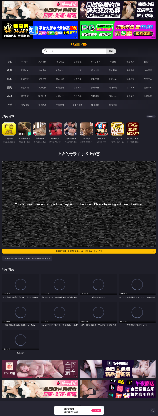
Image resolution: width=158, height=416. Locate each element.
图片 (9, 87)
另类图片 (148, 87)
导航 (9, 104)
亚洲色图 (42, 87)
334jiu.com (78, 44)
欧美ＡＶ (60, 70)
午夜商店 (42, 104)
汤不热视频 (77, 104)
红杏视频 (95, 104)
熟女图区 (130, 87)
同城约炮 (25, 104)
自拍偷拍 (42, 70)
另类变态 (148, 79)
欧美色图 (60, 87)
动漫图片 (77, 87)
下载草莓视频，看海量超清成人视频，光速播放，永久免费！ (105, 251)
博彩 (9, 61)
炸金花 (113, 61)
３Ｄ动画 (77, 70)
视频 (9, 70)
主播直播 (130, 70)
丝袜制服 (113, 70)
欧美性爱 (77, 79)
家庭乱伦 (42, 96)
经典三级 (113, 79)
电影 (9, 78)
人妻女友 (60, 96)
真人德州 (42, 61)
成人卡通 (60, 79)
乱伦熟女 (130, 79)
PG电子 (24, 61)
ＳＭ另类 (148, 70)
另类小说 (113, 96)
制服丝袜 (95, 79)
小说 (9, 96)
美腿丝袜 (95, 87)
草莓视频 (60, 104)
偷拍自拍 (42, 79)
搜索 (111, 51)
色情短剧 (113, 104)
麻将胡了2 (95, 61)
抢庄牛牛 (148, 61)
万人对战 (60, 61)
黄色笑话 (130, 96)
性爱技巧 (148, 96)
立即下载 (96, 410)
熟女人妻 (95, 70)
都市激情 (25, 96)
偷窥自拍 (25, 87)
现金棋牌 (130, 61)
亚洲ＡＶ (25, 70)
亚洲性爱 (25, 79)
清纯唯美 (113, 87)
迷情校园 (95, 96)
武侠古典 (77, 96)
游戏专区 (77, 61)
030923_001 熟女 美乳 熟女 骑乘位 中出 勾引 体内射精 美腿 (27, 258)
